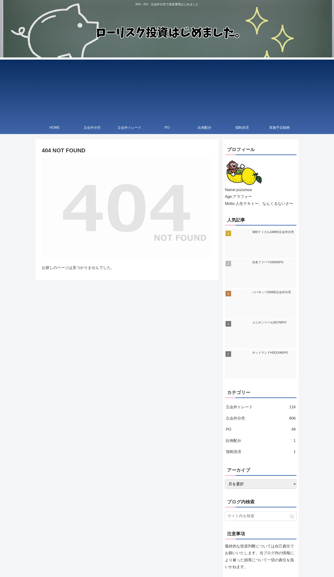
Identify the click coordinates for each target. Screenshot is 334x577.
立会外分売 (261, 418)
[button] (292, 516)
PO (261, 429)
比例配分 (261, 440)
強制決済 (261, 451)
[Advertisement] (167, 89)
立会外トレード (261, 407)
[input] (261, 516)
